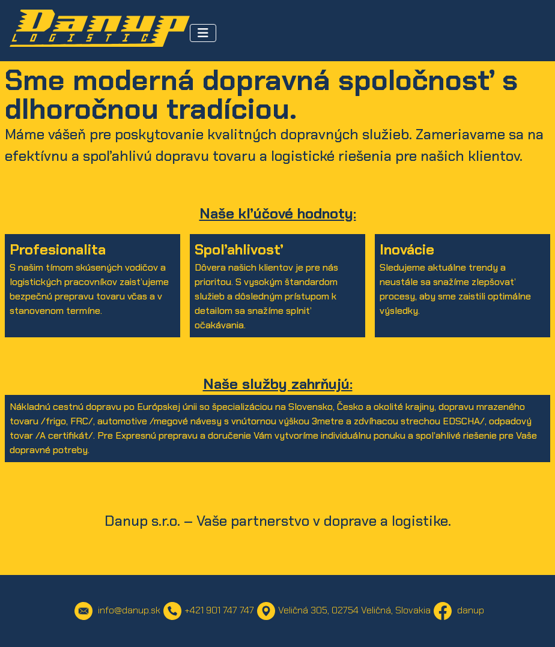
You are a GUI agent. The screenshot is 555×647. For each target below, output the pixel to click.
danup (459, 610)
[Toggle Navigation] (203, 33)
